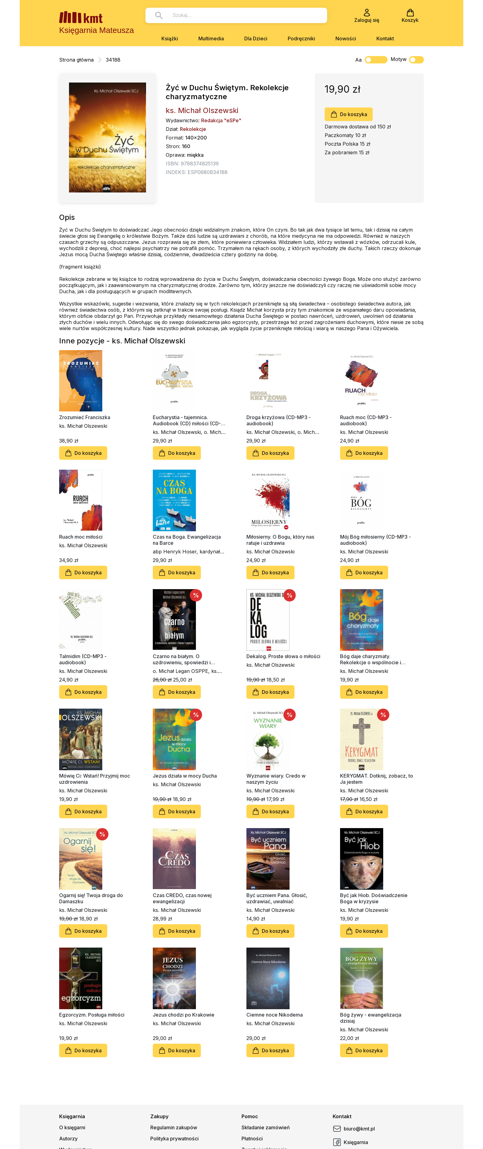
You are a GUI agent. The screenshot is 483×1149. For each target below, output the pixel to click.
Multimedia (211, 38)
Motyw (407, 59)
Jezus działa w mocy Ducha (185, 776)
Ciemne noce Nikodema (274, 1015)
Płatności (252, 1138)
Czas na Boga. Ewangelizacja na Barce (187, 540)
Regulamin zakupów (173, 1127)
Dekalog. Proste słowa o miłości (283, 656)
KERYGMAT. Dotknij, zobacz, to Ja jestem (376, 779)
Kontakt (385, 38)
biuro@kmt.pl (354, 1128)
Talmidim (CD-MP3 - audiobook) (83, 659)
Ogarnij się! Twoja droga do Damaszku (91, 898)
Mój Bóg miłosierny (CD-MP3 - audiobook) (375, 540)
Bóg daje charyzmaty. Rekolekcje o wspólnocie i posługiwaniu (370, 659)
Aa (358, 60)
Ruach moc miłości (81, 537)
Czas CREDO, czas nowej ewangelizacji (182, 898)
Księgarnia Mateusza (96, 30)
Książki (169, 38)
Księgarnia (350, 1142)
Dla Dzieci (255, 38)
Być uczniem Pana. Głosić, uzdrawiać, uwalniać (276, 898)
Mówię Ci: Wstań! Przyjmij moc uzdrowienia (94, 779)
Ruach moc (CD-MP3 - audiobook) (366, 420)
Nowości (345, 38)
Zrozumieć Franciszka (84, 417)
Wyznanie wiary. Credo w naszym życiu (276, 779)
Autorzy (68, 1138)
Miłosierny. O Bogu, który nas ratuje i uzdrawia (280, 540)
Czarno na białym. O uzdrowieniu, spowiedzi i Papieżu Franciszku (182, 659)
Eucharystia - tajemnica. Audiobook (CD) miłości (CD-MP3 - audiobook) (187, 420)
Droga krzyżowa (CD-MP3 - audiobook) (278, 420)
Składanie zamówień (266, 1127)
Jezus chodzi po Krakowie (183, 1015)
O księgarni (72, 1127)
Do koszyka (348, 114)
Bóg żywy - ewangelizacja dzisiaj (370, 1018)
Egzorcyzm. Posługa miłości (91, 1015)
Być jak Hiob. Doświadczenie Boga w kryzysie (374, 898)
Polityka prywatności (174, 1138)
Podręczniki (301, 38)
